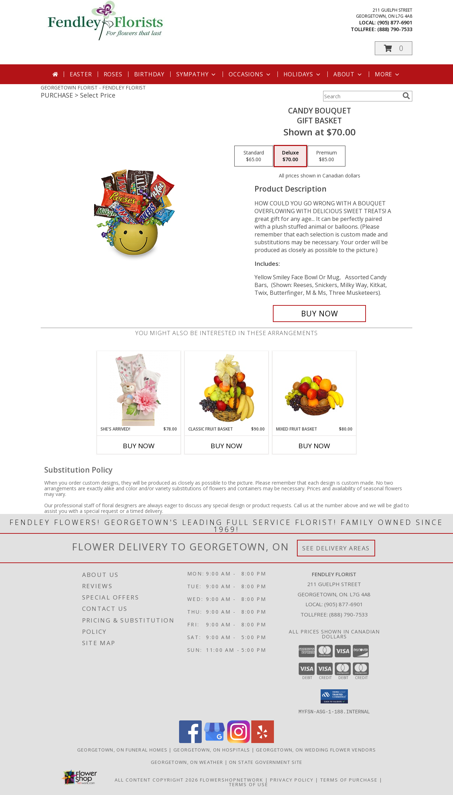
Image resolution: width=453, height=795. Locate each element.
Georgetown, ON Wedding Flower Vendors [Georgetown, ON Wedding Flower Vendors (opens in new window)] (316, 749)
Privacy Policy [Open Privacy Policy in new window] (292, 779)
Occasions (250, 74)
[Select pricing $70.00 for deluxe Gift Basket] (290, 156)
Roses (113, 74)
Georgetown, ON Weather (187, 762)
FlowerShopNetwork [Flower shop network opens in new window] (231, 779)
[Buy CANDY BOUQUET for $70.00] (319, 313)
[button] (393, 48)
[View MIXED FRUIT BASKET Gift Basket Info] (314, 389)
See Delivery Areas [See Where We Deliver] (336, 548)
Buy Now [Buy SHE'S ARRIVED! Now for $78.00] (139, 445)
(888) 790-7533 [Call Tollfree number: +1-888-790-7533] (348, 614)
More (388, 74)
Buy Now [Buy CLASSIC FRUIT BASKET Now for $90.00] (226, 445)
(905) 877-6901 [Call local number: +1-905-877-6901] (394, 22)
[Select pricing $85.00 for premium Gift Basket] (326, 156)
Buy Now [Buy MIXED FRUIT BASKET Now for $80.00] (314, 445)
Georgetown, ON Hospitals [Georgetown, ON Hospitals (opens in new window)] (211, 749)
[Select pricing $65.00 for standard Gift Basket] (254, 156)
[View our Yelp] (262, 740)
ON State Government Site (265, 762)
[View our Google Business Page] (214, 740)
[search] (406, 96)
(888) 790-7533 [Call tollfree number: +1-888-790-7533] (394, 29)
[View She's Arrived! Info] (138, 388)
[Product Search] (361, 96)
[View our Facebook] (190, 740)
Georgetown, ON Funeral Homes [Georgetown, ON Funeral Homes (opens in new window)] (122, 749)
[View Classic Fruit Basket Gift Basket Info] (226, 388)
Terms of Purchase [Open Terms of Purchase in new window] (349, 779)
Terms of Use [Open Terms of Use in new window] (248, 784)
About (348, 74)
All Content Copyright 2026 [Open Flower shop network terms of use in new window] (156, 779)
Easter (81, 74)
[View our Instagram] (238, 740)
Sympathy (196, 74)
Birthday (149, 74)
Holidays (302, 74)
